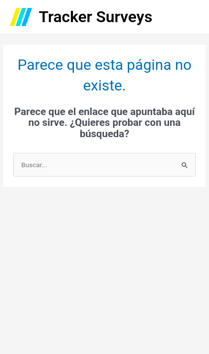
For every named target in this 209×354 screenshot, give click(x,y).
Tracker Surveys (95, 16)
